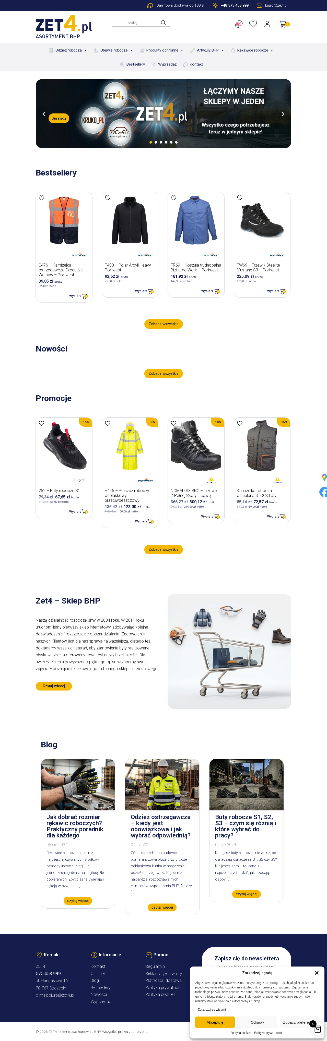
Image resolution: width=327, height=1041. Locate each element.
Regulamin (155, 966)
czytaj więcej (78, 901)
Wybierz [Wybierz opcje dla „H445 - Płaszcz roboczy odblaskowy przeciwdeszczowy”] (141, 521)
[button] (316, 972)
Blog (95, 980)
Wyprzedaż (167, 64)
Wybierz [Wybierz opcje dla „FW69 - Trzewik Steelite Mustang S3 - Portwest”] (273, 291)
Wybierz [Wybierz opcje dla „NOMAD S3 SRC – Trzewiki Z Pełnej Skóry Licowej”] (207, 516)
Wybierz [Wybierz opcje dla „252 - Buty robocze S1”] (75, 511)
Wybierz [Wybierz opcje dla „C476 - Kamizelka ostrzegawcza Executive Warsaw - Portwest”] (75, 296)
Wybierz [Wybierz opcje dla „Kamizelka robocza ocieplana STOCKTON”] (273, 516)
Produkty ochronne (165, 50)
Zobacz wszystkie (164, 324)
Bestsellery (135, 64)
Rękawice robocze (255, 50)
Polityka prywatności (268, 1033)
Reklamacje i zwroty (163, 973)
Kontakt (196, 64)
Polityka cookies (241, 1033)
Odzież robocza (71, 50)
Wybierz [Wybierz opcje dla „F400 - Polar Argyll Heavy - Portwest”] (141, 291)
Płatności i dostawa (163, 980)
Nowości (99, 994)
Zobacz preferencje (299, 1022)
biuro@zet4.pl (61, 995)
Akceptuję (215, 1022)
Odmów (257, 1022)
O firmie (98, 973)
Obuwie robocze (116, 50)
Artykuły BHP (210, 50)
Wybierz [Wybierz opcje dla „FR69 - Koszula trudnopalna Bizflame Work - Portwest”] (207, 291)
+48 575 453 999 (235, 5)
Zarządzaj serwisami (212, 1009)
